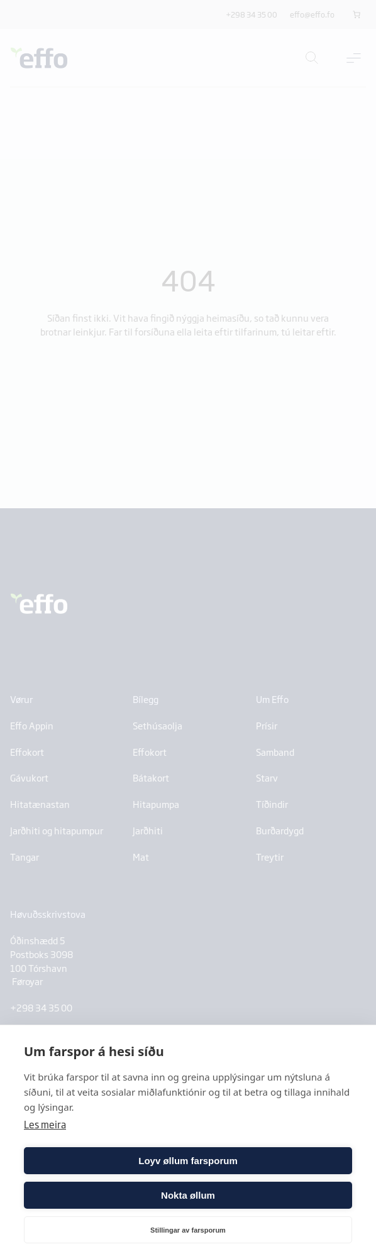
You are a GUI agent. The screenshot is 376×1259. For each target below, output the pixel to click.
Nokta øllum (188, 1195)
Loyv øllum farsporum (188, 1160)
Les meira (45, 1124)
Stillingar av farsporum (188, 1230)
